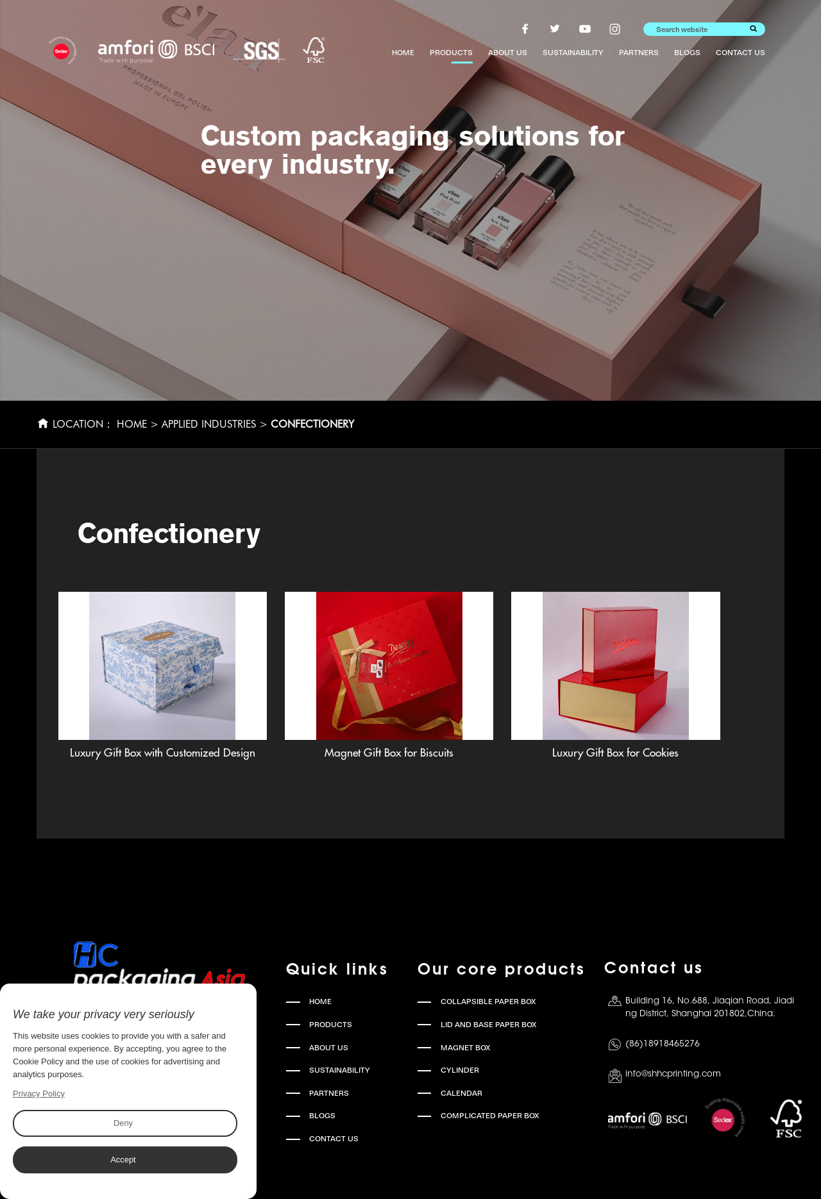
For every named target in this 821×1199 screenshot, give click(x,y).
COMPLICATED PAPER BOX (490, 1115)
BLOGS (687, 52)
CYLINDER (460, 1070)
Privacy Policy (39, 1093)
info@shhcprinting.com (673, 1074)
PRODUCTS (451, 52)
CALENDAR (461, 1093)
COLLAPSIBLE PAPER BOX (488, 1001)
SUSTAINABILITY (573, 52)
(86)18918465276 (662, 1044)
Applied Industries (209, 424)
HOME (403, 52)
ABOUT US (507, 52)
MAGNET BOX (466, 1047)
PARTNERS (639, 52)
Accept (123, 1159)
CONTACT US (740, 52)
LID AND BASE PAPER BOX (489, 1024)
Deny (122, 1123)
